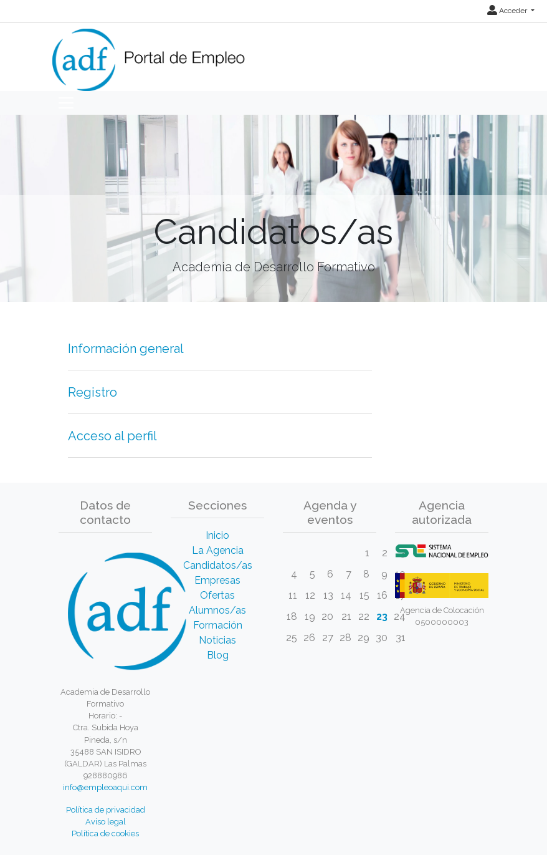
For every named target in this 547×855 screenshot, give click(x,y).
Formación (217, 625)
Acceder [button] (508, 10)
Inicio (217, 535)
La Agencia (218, 550)
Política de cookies (105, 833)
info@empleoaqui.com (105, 787)
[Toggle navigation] (66, 103)
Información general (126, 348)
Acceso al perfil (112, 435)
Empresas (217, 580)
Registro (92, 392)
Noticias (217, 640)
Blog (218, 655)
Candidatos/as (217, 565)
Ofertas (217, 595)
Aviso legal (105, 821)
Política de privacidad (105, 809)
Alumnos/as (217, 610)
